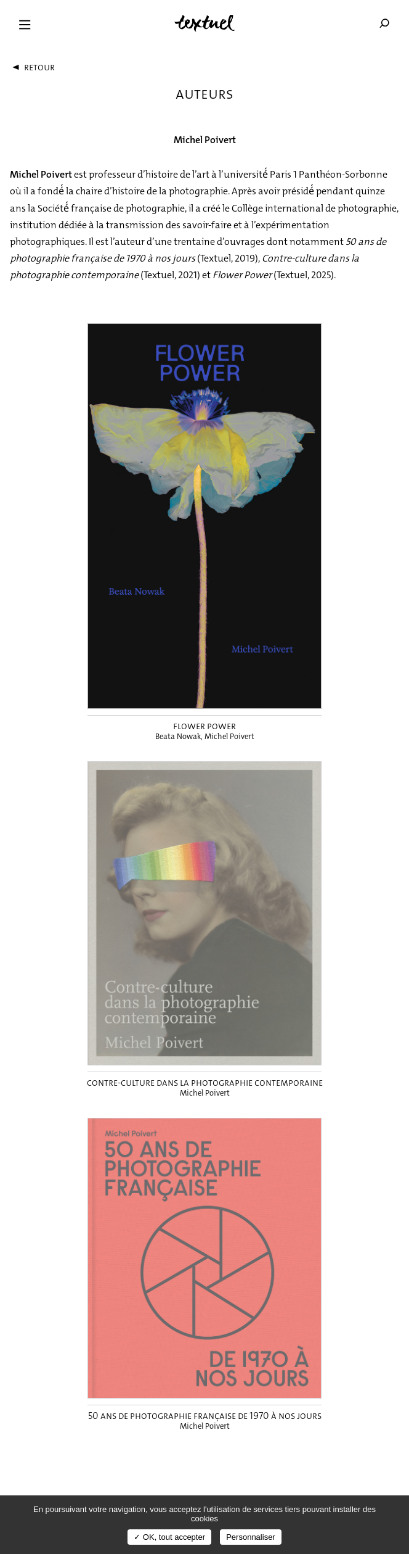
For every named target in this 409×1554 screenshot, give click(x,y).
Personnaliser (250, 1537)
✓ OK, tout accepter (169, 1537)
